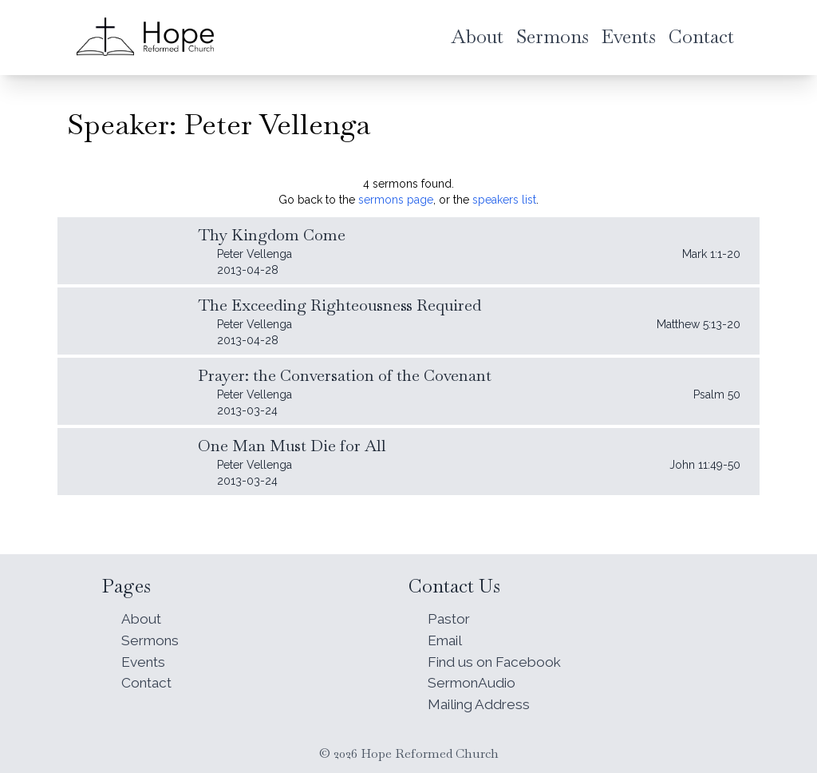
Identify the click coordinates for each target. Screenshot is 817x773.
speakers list (504, 199)
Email (446, 636)
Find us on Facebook (499, 659)
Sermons (151, 636)
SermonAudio (473, 681)
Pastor (450, 614)
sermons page (395, 199)
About (142, 614)
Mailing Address (481, 704)
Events (144, 659)
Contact (148, 681)
